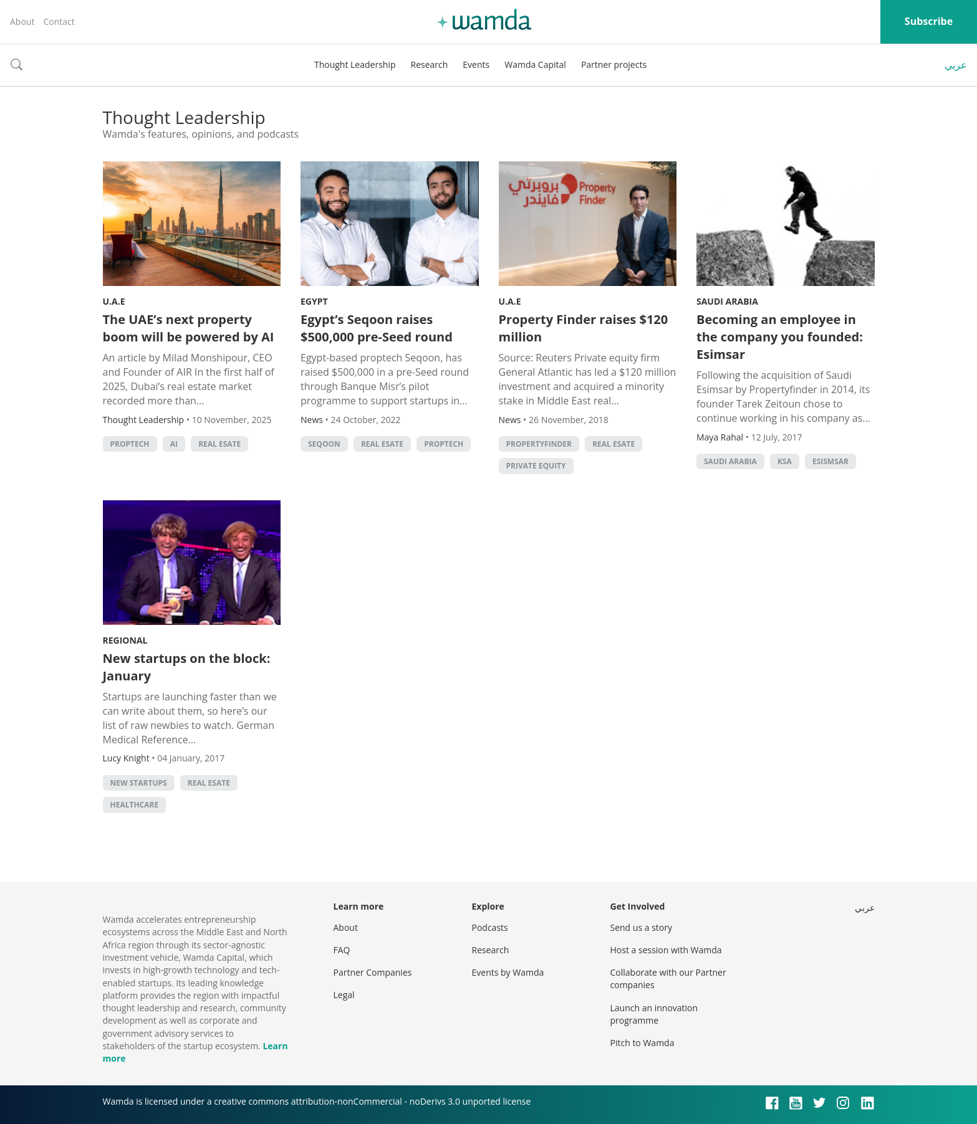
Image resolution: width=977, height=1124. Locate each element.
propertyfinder (539, 444)
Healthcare (134, 804)
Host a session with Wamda (666, 950)
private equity (536, 465)
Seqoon (324, 444)
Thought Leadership (355, 64)
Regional (125, 640)
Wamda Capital (535, 64)
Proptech (130, 444)
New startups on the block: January (187, 667)
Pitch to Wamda (642, 1043)
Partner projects (614, 64)
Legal (344, 995)
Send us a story (641, 927)
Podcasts (490, 927)
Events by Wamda (508, 972)
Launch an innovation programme (654, 1014)
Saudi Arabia (727, 301)
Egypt (314, 301)
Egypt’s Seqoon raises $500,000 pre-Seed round (377, 328)
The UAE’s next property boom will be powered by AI (188, 328)
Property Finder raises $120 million (583, 328)
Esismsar (830, 461)
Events (476, 64)
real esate (219, 444)
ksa (784, 461)
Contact (58, 21)
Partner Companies (373, 972)
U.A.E (114, 301)
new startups (138, 783)
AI (174, 444)
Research (429, 64)
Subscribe (929, 21)
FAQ (342, 950)
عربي (956, 65)
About (22, 21)
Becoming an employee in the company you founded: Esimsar (779, 337)
